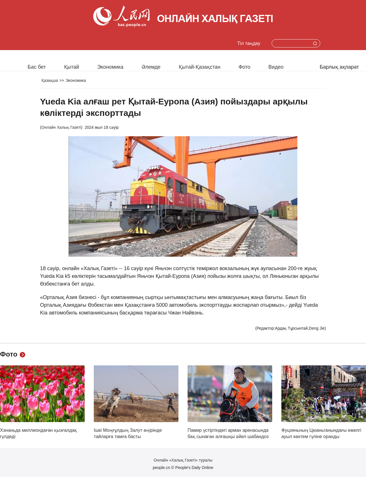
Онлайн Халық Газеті (61, 127)
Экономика (110, 67)
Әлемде (151, 67)
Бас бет (37, 67)
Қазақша (49, 80)
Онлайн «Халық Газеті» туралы (183, 460)
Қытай (71, 67)
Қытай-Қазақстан (199, 67)
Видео (276, 67)
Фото (244, 67)
